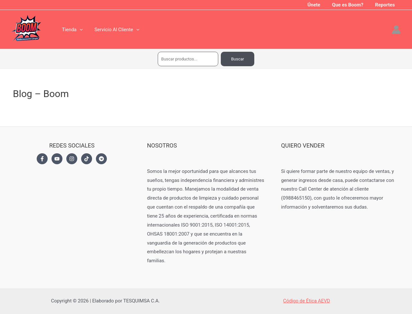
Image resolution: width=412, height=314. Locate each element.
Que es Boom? (351, 5)
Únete (319, 5)
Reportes (386, 5)
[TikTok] (86, 158)
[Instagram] (71, 158)
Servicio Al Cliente (113, 29)
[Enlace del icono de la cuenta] (396, 29)
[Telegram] (101, 158)
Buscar (237, 59)
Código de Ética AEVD (306, 301)
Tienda (71, 29)
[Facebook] (42, 158)
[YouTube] (57, 158)
